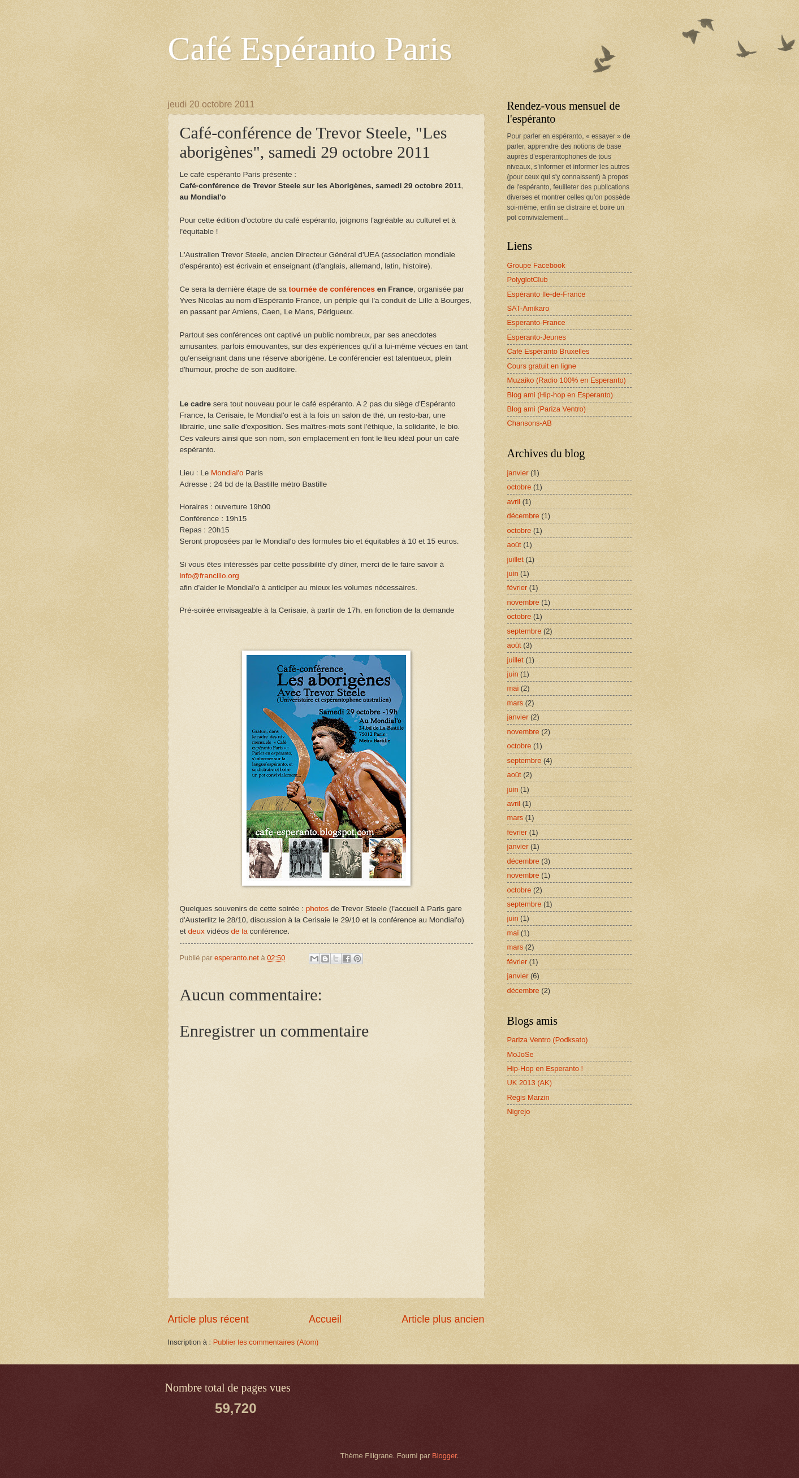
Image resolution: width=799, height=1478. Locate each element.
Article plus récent (208, 1319)
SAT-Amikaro (528, 308)
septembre (524, 631)
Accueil (325, 1319)
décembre (523, 516)
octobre (519, 487)
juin (513, 573)
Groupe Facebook (536, 265)
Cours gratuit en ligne (541, 366)
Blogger (444, 1455)
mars (515, 703)
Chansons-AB (529, 423)
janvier (518, 473)
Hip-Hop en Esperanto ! (545, 1068)
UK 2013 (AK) (529, 1082)
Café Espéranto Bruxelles (548, 351)
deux (196, 931)
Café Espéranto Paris (310, 48)
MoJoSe (520, 1054)
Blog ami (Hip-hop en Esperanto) (560, 395)
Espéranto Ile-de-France (546, 294)
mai (513, 688)
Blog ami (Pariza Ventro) (546, 409)
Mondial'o (227, 473)
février (517, 587)
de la (239, 931)
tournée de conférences (332, 289)
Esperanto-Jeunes (537, 337)
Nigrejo (518, 1111)
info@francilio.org (209, 575)
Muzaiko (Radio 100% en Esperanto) (566, 380)
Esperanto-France (536, 322)
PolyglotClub (527, 279)
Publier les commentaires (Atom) (266, 1342)
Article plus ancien (442, 1319)
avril (514, 501)
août (514, 544)
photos (317, 908)
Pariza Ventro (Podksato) (547, 1039)
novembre (523, 602)
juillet (515, 559)
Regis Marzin (528, 1097)
